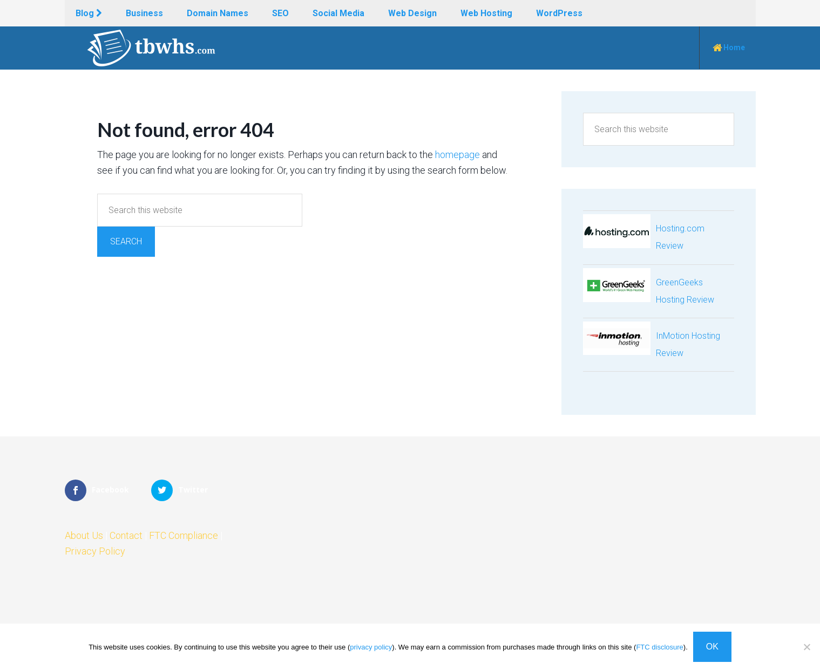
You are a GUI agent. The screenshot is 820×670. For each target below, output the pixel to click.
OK (712, 646)
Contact (126, 535)
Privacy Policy (95, 551)
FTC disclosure (659, 647)
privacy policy (371, 647)
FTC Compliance (183, 535)
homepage (457, 154)
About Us (84, 535)
